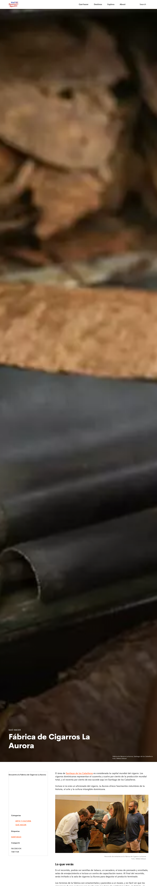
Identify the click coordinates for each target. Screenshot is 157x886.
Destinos (98, 4)
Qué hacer (83, 4)
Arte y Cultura (23, 821)
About (122, 4)
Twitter (15, 852)
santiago (16, 837)
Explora (110, 4)
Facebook (16, 848)
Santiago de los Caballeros (79, 773)
